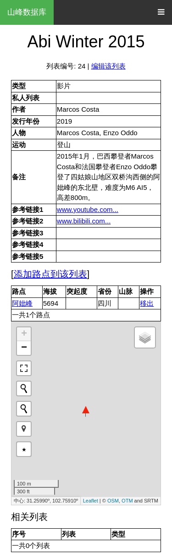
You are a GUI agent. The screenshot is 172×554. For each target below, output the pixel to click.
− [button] (24, 348)
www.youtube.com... (87, 209)
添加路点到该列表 (50, 274)
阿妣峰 (22, 303)
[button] (24, 429)
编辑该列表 (108, 66)
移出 (147, 303)
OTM (127, 500)
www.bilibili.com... (84, 221)
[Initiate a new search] (24, 388)
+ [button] (24, 334)
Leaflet (90, 500)
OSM (113, 500)
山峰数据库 (26, 12)
